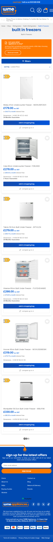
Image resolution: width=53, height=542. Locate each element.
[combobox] (26, 67)
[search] (32, 10)
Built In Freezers (43, 26)
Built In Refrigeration (30, 26)
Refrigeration (17, 26)
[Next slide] (51, 20)
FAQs (3, 485)
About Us (4, 482)
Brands (30, 489)
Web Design (45, 538)
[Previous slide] (1, 20)
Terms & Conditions (10, 538)
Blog (29, 482)
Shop (9, 26)
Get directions (41, 521)
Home (3, 26)
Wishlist (4, 492)
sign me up (26, 471)
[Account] (39, 10)
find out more (13, 53)
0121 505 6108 (35, 2)
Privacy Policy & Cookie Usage (29, 538)
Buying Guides (6, 489)
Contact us (31, 478)
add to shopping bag (26, 123)
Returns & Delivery (34, 485)
